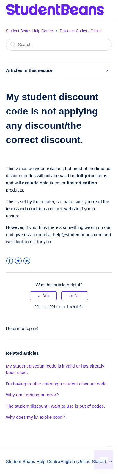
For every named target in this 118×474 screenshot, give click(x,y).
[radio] (43, 295)
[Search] (59, 45)
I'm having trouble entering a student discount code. (57, 383)
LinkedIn (27, 261)
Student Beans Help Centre (29, 31)
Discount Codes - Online (81, 31)
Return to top (22, 328)
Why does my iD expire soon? (35, 417)
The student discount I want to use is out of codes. (55, 406)
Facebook (9, 261)
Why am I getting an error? (32, 394)
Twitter (18, 261)
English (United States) (83, 461)
